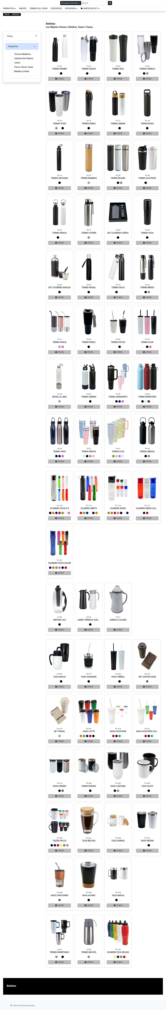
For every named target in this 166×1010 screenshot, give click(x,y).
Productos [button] (9, 8)
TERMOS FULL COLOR (38, 8)
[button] (90, 8)
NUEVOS (22, 8)
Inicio (7, 14)
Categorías (13, 46)
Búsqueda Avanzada (70, 3)
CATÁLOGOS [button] (71, 8)
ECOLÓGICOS (56, 8)
